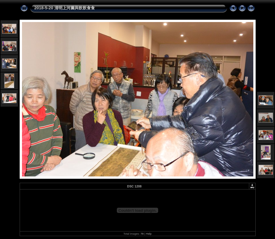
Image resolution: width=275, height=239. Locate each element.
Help (149, 233)
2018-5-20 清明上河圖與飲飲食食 (64, 8)
